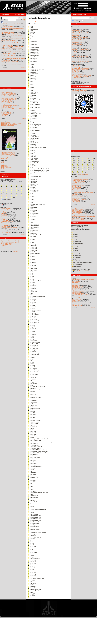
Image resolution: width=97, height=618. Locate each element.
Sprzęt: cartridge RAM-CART (79, 215)
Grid (30, 471)
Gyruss (30, 597)
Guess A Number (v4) (34, 520)
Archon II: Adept (5, 220)
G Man (30, 26)
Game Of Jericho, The (34, 99)
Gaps (30, 121)
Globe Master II (32, 262)
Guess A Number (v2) (34, 517)
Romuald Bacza (76, 188)
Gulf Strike (31, 538)
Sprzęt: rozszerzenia (77, 212)
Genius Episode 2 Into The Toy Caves (38, 170)
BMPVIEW (4, 111)
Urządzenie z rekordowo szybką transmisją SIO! (12, 28)
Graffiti (30, 409)
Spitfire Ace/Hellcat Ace (7, 221)
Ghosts (30, 231)
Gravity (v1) (32, 431)
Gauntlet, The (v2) (33, 138)
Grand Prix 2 (32, 417)
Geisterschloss (32, 145)
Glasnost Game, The (34, 253)
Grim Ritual (31, 480)
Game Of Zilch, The (33, 107)
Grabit (30, 406)
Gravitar (31, 428)
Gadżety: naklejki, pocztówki (79, 213)
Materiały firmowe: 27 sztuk (8, 154)
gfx (93, 160)
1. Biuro (74, 232)
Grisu (30, 483)
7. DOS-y (75, 246)
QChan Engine (5, 115)
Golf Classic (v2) (33, 345)
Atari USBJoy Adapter (77, 210)
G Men (30, 27)
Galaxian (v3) (32, 79)
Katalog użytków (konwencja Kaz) (79, 225)
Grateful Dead (32, 426)
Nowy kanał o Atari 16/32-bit (8, 55)
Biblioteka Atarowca (5, 128)
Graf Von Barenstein (34, 408)
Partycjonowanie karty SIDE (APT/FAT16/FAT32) (13, 108)
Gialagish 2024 (32, 233)
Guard (30, 505)
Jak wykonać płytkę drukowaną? (79, 297)
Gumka (30, 549)
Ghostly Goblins (33, 230)
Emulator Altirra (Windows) (7, 125)
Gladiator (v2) (32, 248)
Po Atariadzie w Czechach (7, 32)
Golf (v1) (31, 337)
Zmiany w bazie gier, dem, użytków (80, 61)
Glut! (30, 267)
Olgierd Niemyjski (76, 201)
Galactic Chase (32, 44)
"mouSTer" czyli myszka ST (78, 209)
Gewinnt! (31, 205)
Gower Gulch (32, 388)
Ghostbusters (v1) (33, 224)
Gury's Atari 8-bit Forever (7, 164)
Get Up (30, 193)
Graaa (30, 403)
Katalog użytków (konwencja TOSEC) (80, 269)
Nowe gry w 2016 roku (6, 106)
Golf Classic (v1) (33, 343)
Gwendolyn (31, 586)
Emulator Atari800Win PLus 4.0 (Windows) (11, 123)
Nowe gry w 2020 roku (6, 100)
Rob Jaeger (75, 194)
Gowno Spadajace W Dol (35, 389)
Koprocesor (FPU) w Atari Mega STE (81, 49)
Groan (30, 486)
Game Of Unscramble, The (35, 106)
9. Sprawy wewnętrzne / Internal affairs (81, 75)
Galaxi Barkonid (33, 73)
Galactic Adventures (34, 40)
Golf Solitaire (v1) (33, 353)
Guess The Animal (33, 528)
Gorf (30, 380)
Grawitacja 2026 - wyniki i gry (8, 40)
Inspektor (3, 231)
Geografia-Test (32, 181)
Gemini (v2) (32, 156)
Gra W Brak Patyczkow (34, 397)
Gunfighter (31, 566)
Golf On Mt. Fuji (33, 348)
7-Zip (13, 204)
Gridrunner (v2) (33, 477)
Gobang (31, 283)
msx (89, 165)
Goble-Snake (32, 288)
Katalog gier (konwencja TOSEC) (8, 202)
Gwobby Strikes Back (34, 589)
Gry (75, 21)
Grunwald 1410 (32, 501)
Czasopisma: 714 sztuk (7, 151)
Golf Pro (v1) (32, 350)
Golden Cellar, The (33, 314)
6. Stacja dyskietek (77, 243)
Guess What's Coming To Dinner (37, 532)
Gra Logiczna (32, 394)
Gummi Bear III (32, 552)
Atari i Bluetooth (76, 281)
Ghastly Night (32, 207)
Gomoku (31, 363)
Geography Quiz (33, 184)
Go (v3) (30, 274)
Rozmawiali (74, 176)
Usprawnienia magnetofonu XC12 (9, 97)
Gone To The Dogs (33, 370)
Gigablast (31, 239)
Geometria (31, 187)
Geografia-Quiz (32, 179)
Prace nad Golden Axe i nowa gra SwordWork (12, 35)
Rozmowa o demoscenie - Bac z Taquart (11, 42)
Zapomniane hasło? (76, 10)
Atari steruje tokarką (77, 305)
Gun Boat (31, 554)
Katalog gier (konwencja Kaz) (7, 179)
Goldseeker (32, 334)
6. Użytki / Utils (75, 71)
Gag (30, 38)
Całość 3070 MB (6, 199)
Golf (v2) (31, 339)
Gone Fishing (32, 368)
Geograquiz (32, 185)
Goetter (31, 293)
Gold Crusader (32, 297)
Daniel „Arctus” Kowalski (78, 185)
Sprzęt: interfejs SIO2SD (78, 219)
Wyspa (3, 222)
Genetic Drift (32, 165)
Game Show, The (33, 109)
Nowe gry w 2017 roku (6, 102)
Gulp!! (30, 541)
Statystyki (3, 245)
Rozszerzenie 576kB (77, 299)
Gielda (30, 238)
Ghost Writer (32, 221)
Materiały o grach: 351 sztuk (8, 155)
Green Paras (32, 465)
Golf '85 (31, 336)
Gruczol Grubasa (33, 495)
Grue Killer (31, 500)
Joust (2, 213)
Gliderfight (31, 256)
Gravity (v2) (32, 432)
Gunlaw (31, 570)
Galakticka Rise (33, 70)
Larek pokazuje (5, 104)
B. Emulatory (76, 253)
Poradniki (2, 91)
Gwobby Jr (31, 587)
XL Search (3, 168)
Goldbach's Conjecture (34, 310)
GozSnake (31, 391)
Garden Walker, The (34, 125)
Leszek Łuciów (75, 191)
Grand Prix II (32, 419)
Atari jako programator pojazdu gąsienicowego (83, 279)
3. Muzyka (75, 236)
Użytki (79, 21)
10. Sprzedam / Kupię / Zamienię (80, 76)
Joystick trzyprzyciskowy (78, 293)
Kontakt (2, 171)
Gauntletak (31, 139)
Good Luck (31, 373)
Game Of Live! (32, 101)
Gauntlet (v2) (32, 135)
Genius (30, 167)
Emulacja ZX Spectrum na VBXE (9, 105)
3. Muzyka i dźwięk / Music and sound (81, 68)
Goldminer (31, 331)
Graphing (31, 425)
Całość (4, 204)
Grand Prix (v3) (32, 416)
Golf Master (32, 346)
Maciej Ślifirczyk (76, 198)
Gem (30, 148)
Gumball (31, 543)
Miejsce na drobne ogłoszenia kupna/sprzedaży (83, 216)
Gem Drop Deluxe (33, 152)
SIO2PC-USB (75, 282)
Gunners (31, 577)
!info (84, 162)
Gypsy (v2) (31, 595)
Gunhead (31, 569)
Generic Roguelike (33, 162)
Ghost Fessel (32, 215)
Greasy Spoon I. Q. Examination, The (38, 438)
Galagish (31, 67)
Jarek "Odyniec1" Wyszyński (79, 199)
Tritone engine (4, 114)
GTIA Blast (31, 33)
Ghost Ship (31, 219)
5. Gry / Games (75, 70)
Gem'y (30, 153)
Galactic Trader (33, 61)
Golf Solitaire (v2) (33, 354)
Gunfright (31, 567)
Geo (30, 173)
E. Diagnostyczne (77, 259)
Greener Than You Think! (35, 466)
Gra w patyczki (32, 402)
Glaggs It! (31, 251)
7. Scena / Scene (76, 73)
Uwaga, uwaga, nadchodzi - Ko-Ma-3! (81, 54)
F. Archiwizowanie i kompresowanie (82, 262)
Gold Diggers (32, 299)
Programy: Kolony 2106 (77, 211)
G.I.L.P (30, 30)
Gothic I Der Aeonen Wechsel (36, 386)
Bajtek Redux (4, 158)
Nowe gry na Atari (76, 58)
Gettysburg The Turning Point (36, 204)
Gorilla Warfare (32, 383)
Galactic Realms (33, 60)
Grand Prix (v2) (32, 414)
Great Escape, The (33, 445)
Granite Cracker (33, 423)
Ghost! (30, 222)
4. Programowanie (77, 239)
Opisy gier (3, 207)
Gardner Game (32, 127)
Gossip (30, 385)
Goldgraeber (32, 327)
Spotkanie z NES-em (6, 31)
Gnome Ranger (32, 270)
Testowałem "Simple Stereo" (79, 291)
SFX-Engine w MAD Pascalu (8, 93)
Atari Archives (4, 166)
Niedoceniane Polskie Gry (78, 42)
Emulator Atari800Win (6, 122)
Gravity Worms (32, 435)
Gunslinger (31, 580)
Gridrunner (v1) (33, 475)
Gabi (30, 35)
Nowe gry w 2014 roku (6, 113)
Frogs (2, 211)
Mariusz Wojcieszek (77, 187)
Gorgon (31, 382)
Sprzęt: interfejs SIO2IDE (78, 218)
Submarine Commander (7, 209)
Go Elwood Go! (33, 277)
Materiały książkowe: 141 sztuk (8, 153)
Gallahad (31, 87)
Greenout (31, 468)
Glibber (31, 254)
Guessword (32, 535)
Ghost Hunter (32, 216)
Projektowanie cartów (77, 287)
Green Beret (32, 460)
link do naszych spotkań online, (79, 90)
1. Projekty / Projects (77, 65)
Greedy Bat (31, 455)
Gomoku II (31, 365)
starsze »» (23, 67)
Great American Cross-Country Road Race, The (41, 442)
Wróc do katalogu (32, 21)
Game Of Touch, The (34, 104)
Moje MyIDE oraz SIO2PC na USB (80, 294)
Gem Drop (31, 150)
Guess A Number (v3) (34, 518)
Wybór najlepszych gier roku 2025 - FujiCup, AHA (13, 58)
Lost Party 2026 (76, 35)
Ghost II (31, 218)
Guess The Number (34, 529)
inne (13, 197)
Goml (30, 360)
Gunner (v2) (32, 574)
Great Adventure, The (34, 440)
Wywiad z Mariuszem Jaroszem (79, 178)
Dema (84, 21)
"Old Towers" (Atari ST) (7, 208)
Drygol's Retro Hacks (6, 167)
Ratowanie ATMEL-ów (77, 286)
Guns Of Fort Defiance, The (36, 578)
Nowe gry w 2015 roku (6, 107)
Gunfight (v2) (32, 561)
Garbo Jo (31, 122)
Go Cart (31, 276)
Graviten (31, 429)
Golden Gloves (32, 317)
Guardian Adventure (34, 508)
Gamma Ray (32, 112)
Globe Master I (32, 261)
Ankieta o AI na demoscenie (8, 53)
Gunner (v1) (32, 572)
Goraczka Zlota (32, 379)
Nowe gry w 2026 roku (6, 92)
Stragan (73, 206)
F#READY (74, 184)
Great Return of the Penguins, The (37, 452)
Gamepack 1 (32, 110)
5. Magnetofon (76, 241)
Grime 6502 (31, 481)
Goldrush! (31, 333)
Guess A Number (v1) (34, 515)
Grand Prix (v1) (32, 412)
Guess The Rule (33, 531)
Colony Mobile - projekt (6, 244)
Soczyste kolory (76, 300)
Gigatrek (31, 241)
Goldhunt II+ (32, 328)
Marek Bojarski (75, 200)
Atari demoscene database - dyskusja (10, 242)
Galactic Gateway (33, 55)
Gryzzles (31, 503)
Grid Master (32, 472)
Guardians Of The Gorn (35, 511)
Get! (30, 198)
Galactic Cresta (33, 49)
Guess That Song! (33, 526)
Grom (30, 488)
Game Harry (32, 98)
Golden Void (32, 323)
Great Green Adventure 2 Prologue (37, 449)
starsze (24, 118)
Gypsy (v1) (31, 593)
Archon (3, 224)
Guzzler (31, 584)
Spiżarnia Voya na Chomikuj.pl (8, 157)
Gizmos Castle (32, 245)
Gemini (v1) (32, 155)
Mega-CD (74, 51)
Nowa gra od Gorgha (77, 30)
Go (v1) (30, 271)
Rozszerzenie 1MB (76, 292)
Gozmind (31, 393)
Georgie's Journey (33, 190)
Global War (31, 259)
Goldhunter (31, 330)
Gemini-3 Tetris (32, 159)
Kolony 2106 (4, 219)
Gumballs (31, 544)
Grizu (30, 485)
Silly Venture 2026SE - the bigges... (80, 37)
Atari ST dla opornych (6, 112)
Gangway (31, 119)
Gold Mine (31, 305)
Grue (30, 498)
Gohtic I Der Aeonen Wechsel (36, 296)
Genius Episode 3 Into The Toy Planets (38, 172)
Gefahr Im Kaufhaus (34, 142)
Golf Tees (31, 357)
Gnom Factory (32, 268)
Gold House (32, 302)
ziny (84, 172)
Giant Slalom (32, 236)
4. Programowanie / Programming (80, 69)
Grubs (30, 494)
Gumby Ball (32, 546)
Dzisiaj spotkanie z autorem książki (9, 61)
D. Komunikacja (76, 257)
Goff (30, 294)
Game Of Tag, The (33, 102)
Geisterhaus (32, 144)
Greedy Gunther (33, 458)
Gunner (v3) (32, 575)
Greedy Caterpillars (34, 457)
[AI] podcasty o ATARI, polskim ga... (80, 56)
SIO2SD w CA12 (76, 285)
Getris (30, 202)
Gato (30, 132)
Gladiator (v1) (32, 247)
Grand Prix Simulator (6, 232)
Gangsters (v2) (32, 116)
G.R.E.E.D (31, 32)
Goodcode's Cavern (34, 376)
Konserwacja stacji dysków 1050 (9, 98)
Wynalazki (73, 278)
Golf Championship (34, 342)
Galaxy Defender (33, 83)
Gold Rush (31, 308)
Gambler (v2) (32, 95)
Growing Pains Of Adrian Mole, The (38, 492)
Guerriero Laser (33, 514)
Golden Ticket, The (33, 322)
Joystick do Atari (76, 288)
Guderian (31, 512)
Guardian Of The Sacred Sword (37, 509)
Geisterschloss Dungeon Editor (37, 147)
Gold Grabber (32, 300)
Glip (30, 257)
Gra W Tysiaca (32, 400)
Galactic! (31, 63)
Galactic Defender (33, 50)
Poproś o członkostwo (87, 10)
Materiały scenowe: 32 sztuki (8, 152)
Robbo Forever (5, 218)
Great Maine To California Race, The (38, 451)
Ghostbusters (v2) (33, 225)
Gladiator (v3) (32, 250)
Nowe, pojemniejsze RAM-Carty (79, 208)
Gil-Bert (31, 242)
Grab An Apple (32, 405)
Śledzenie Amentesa (77, 189)
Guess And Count (33, 521)
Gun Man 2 (31, 555)
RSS (23, 19)
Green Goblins (32, 463)
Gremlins (31, 469)
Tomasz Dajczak (76, 180)
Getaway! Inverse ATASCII (35, 201)
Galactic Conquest (33, 47)
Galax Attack (32, 72)
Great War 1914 (33, 454)
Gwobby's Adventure (34, 590)
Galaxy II (31, 84)
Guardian (31, 506)
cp (93, 158)
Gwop (30, 592)
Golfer (30, 359)
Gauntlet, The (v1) (33, 136)
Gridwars (31, 478)
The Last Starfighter (6, 225)
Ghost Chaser (32, 210)
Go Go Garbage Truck (34, 280)
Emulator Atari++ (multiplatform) (9, 124)
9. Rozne (75, 250)
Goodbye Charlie (33, 374)
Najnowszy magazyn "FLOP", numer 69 (10, 51)
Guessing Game (33, 534)
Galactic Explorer (33, 53)
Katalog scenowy (75, 156)
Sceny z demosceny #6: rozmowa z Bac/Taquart (12, 46)
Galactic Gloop (32, 56)
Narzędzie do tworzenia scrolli (8, 94)
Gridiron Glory (32, 474)
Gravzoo (31, 437)
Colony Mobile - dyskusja (7, 243)
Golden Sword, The (33, 320)
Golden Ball (32, 313)
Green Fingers (32, 462)
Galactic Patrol (32, 58)
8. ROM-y (75, 248)
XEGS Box (74, 301)
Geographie (32, 182)
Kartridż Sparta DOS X (6, 95)
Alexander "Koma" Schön (78, 197)
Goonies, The (32, 377)
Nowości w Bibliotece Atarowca (8, 64)
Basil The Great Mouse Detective (9, 227)
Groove (31, 489)
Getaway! (31, 199)
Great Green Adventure (35, 448)
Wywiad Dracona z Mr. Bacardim (80, 179)
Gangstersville (32, 118)
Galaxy (30, 81)
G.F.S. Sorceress (33, 29)
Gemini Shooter (33, 158)
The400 (74, 28)
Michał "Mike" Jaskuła (77, 182)
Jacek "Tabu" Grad (76, 195)
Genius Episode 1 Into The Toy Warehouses (40, 168)
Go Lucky (31, 282)
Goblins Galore (32, 291)
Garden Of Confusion (34, 124)
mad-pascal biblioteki (77, 44)
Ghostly (31, 228)
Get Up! (31, 195)
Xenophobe (4, 216)
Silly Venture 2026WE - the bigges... (80, 39)
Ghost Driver (32, 211)
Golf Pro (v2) (32, 351)
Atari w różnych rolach (77, 302)
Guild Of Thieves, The (34, 537)
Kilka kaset (74, 47)
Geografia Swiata (33, 178)
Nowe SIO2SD (75, 284)
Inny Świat (3, 229)
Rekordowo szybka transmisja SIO (80, 32)
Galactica (31, 64)
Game (30, 96)
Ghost (30, 208)
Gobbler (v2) (32, 287)
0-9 (2, 185)
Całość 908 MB (76, 266)
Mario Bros (4, 215)
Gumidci (31, 548)
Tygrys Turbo (75, 289)
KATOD (74, 186)
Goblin (30, 290)
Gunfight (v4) (32, 564)
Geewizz (31, 141)
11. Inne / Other (75, 77)
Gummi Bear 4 (32, 551)
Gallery (30, 90)
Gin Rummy (32, 244)
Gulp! (30, 540)
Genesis (31, 164)
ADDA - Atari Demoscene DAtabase (80, 154)
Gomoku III (31, 366)
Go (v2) (30, 273)
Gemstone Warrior (33, 161)
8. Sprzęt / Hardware (77, 74)
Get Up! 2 (31, 196)
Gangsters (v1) (32, 115)
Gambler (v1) (32, 93)
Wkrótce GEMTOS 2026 (7, 45)
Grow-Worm (32, 491)
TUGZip (16, 204)
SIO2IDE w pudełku (76, 304)
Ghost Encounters (33, 213)
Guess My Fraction (33, 523)
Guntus (31, 581)
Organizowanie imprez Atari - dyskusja (10, 240)
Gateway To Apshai (33, 130)
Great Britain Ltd (33, 443)
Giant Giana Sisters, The (35, 234)
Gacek (30, 36)
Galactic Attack (32, 41)
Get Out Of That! (33, 191)
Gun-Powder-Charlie (34, 558)
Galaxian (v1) (32, 76)
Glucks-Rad (32, 265)
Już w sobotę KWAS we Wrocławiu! (9, 33)
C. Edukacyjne (76, 255)
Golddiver (31, 311)
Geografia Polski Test (34, 176)
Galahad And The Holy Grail (36, 69)
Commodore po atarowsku (7, 26)
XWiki (2, 162)
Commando (4, 214)
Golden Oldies (32, 319)
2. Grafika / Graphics (77, 67)
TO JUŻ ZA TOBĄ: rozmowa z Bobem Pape (82, 192)
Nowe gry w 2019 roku (6, 101)
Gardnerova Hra (33, 129)
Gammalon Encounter (34, 113)
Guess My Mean (33, 524)
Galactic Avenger (33, 43)
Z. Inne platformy (77, 264)
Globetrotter (32, 264)
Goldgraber (31, 325)
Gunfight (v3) (32, 563)
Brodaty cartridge (5, 60)
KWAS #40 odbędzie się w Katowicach (10, 24)
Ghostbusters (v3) (33, 227)
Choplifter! (3, 212)
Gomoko (31, 362)
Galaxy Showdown (33, 86)
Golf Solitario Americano (35, 356)
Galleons (31, 89)
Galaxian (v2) (32, 78)
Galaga (30, 66)
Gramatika (31, 411)
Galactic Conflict (33, 46)
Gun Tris (31, 557)
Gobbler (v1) (32, 285)
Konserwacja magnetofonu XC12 (9, 99)
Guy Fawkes (32, 583)
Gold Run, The (32, 307)
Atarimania (4, 165)
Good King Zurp (33, 371)
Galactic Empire (33, 52)
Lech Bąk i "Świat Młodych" (78, 181)
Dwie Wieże (4, 226)
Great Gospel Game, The (35, 446)
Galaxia (31, 75)
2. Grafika (75, 234)
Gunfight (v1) (32, 560)
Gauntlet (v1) (32, 133)
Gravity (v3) (32, 434)
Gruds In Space (33, 497)
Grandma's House (33, 422)
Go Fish (31, 279)
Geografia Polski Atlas (34, 175)
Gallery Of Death (33, 92)
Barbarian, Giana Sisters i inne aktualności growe (13, 38)
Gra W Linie (32, 399)
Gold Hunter (32, 303)
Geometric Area (33, 188)
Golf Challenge (32, 340)
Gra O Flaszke (32, 396)
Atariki (2, 161)
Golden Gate (32, 316)
